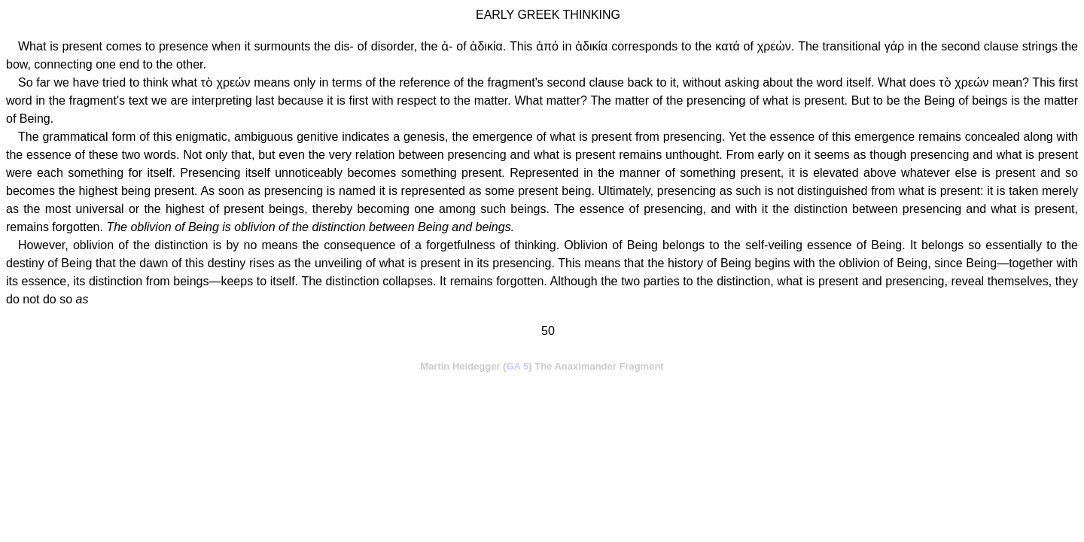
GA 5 (517, 366)
